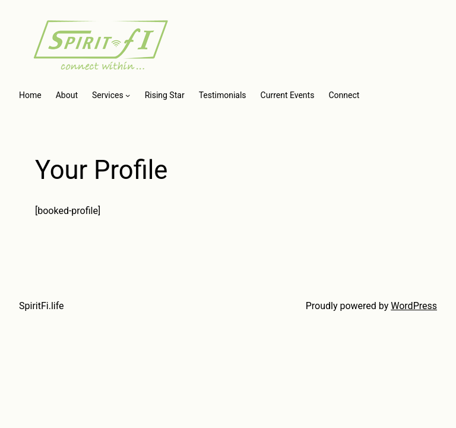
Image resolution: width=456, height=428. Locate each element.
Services (108, 95)
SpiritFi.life (41, 305)
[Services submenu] (127, 95)
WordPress (414, 305)
